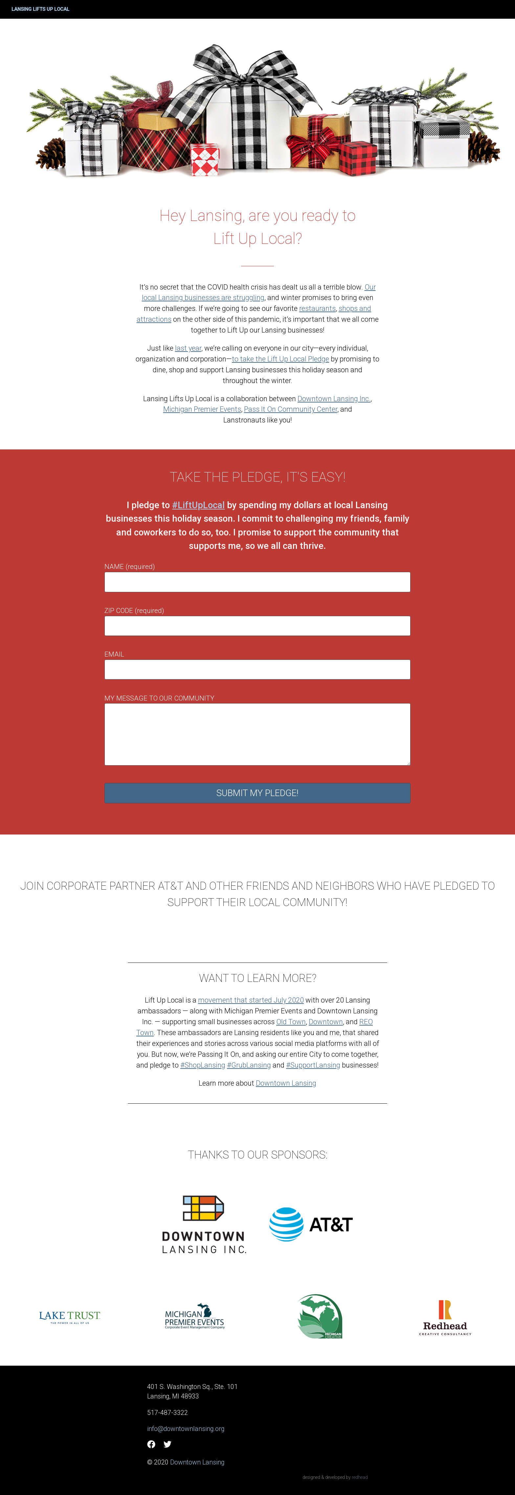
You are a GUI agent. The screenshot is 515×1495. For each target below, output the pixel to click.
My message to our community (159, 698)
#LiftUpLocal (198, 505)
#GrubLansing (249, 1065)
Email (114, 654)
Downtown (326, 1022)
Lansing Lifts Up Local (40, 9)
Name (114, 567)
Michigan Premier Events (202, 409)
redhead (360, 1477)
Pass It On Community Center (290, 409)
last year (188, 348)
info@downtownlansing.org (185, 1429)
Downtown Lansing (286, 1083)
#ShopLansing (202, 1065)
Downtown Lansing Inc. (334, 399)
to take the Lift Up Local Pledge (280, 359)
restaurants (317, 308)
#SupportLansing (313, 1065)
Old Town (291, 1022)
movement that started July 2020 (251, 1000)
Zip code (118, 611)
